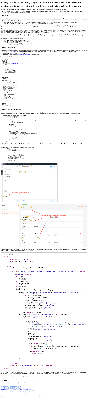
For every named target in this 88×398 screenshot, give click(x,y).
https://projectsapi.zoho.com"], (18, 63)
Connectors (12, 51)
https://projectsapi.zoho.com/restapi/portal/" (21, 120)
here (37, 27)
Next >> (40, 396)
